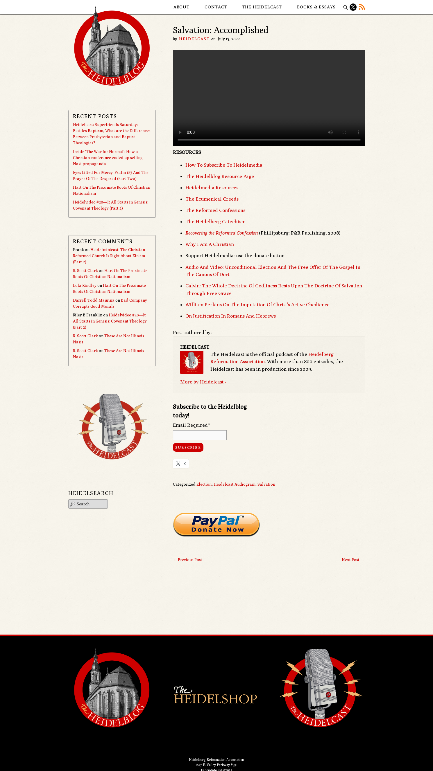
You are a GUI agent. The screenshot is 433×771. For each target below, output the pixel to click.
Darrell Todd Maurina (93, 300)
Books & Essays (316, 6)
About (181, 6)
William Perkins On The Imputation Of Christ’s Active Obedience (257, 304)
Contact (216, 6)
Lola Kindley (84, 285)
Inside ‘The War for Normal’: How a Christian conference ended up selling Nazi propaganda (108, 157)
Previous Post (187, 559)
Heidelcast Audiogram (234, 484)
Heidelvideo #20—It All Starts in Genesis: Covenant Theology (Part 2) (110, 321)
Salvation (266, 484)
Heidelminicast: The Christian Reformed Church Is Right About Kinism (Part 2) (109, 255)
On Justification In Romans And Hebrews (230, 316)
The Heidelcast (262, 6)
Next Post (353, 559)
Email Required (191, 425)
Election (204, 484)
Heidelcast (194, 39)
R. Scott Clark (85, 270)
